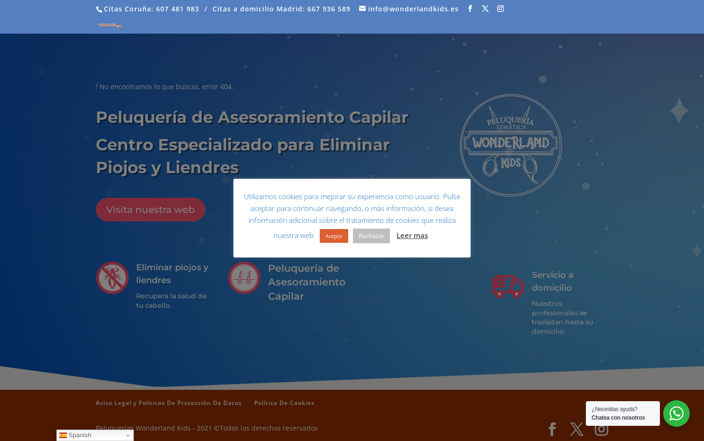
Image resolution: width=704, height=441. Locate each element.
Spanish (75, 435)
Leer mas (412, 235)
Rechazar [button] (371, 235)
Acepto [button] (334, 235)
